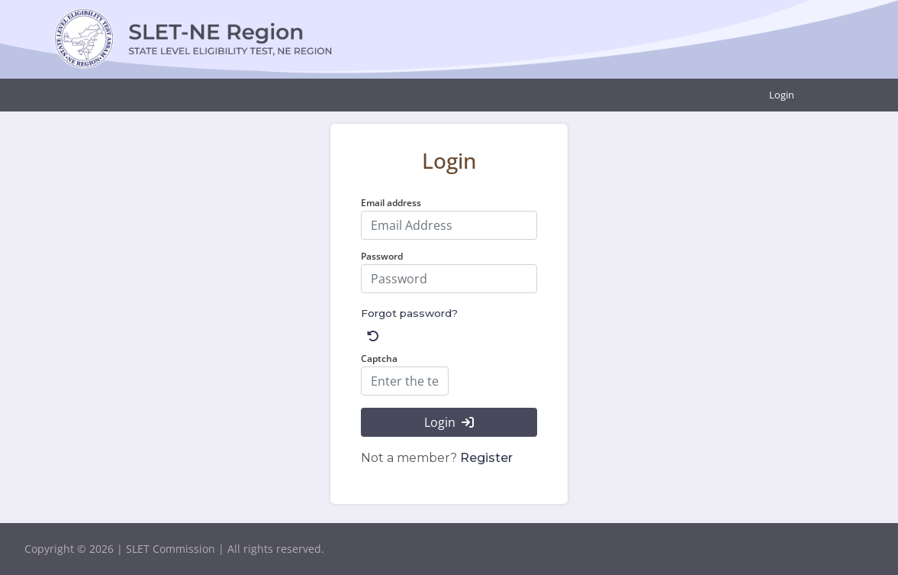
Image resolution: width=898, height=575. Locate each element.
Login (781, 95)
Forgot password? (409, 313)
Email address (391, 202)
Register (486, 458)
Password (382, 256)
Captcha (379, 358)
